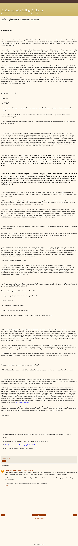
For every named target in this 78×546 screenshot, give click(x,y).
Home (39, 515)
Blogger (42, 544)
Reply (6, 485)
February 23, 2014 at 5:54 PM (25, 470)
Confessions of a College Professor (22, 10)
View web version (39, 518)
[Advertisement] (39, 5)
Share (3, 461)
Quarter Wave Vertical (11, 470)
